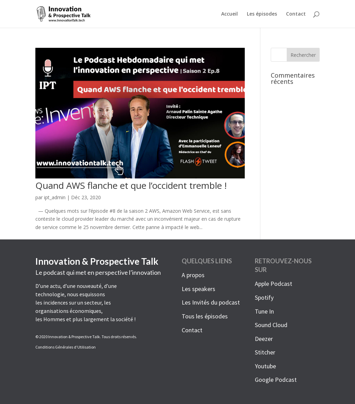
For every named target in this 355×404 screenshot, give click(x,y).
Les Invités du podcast (211, 302)
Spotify (264, 297)
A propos (193, 275)
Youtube (265, 366)
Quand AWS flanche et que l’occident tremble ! (131, 185)
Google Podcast (276, 380)
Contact (296, 14)
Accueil (229, 14)
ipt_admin (55, 197)
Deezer (264, 339)
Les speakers (198, 289)
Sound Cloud (271, 325)
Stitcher (265, 352)
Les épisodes (262, 14)
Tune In (264, 311)
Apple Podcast (273, 284)
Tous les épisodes (205, 316)
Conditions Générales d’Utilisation (65, 347)
